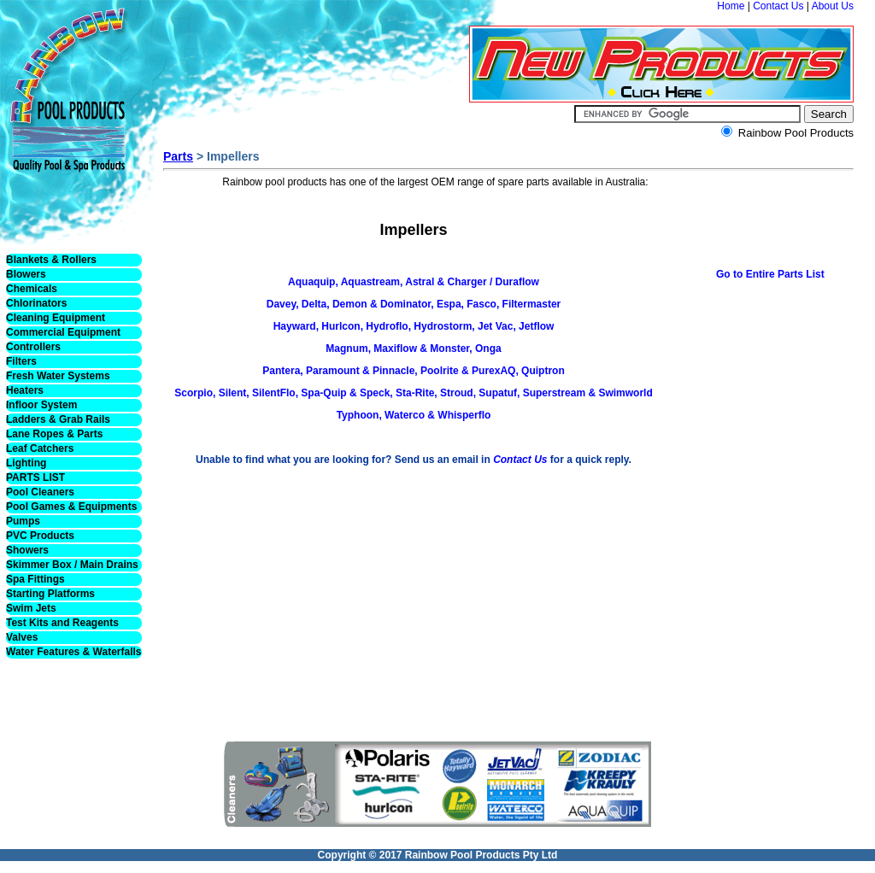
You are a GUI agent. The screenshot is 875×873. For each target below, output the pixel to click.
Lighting (26, 463)
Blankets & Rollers (51, 260)
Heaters (25, 390)
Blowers (26, 274)
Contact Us (778, 6)
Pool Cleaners (40, 492)
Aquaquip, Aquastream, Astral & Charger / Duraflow (413, 282)
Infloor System (41, 405)
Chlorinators (36, 303)
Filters (21, 361)
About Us (833, 6)
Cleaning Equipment (55, 318)
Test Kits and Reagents (62, 623)
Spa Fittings (35, 579)
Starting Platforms (50, 594)
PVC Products (40, 536)
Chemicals (31, 289)
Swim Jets (31, 608)
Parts (178, 156)
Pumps (23, 521)
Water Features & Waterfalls (74, 652)
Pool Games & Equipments (71, 507)
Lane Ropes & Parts (54, 434)
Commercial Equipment (63, 332)
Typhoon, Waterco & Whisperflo (414, 415)
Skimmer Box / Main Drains (72, 565)
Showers (27, 550)
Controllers (33, 347)
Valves (22, 637)
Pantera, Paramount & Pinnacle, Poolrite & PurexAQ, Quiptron (413, 371)
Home (730, 6)
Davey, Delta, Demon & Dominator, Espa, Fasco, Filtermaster (414, 304)
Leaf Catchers (39, 448)
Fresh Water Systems (58, 376)
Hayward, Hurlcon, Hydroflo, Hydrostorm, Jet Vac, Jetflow (414, 326)
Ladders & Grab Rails (58, 419)
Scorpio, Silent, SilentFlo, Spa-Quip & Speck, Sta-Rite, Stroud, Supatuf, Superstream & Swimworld (413, 393)
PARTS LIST (35, 477)
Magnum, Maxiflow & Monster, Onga (413, 348)
